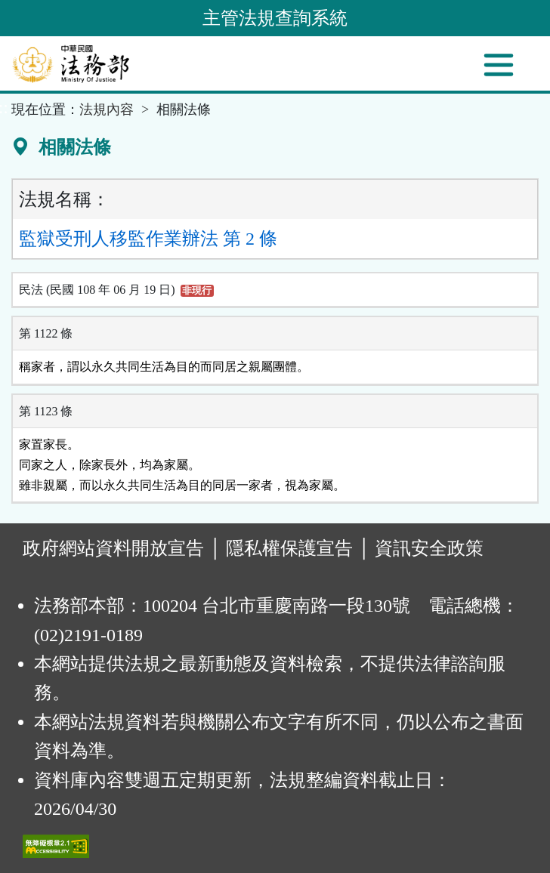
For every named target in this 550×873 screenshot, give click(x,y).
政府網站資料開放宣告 (113, 548)
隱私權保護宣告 (289, 548)
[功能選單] (498, 65)
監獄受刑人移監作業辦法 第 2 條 (148, 238)
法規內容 (106, 109)
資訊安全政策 (429, 548)
